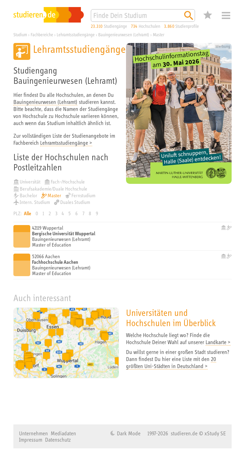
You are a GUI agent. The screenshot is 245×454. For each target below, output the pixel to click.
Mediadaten (63, 433)
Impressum (30, 439)
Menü (226, 15)
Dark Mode (127, 433)
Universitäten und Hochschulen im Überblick (171, 317)
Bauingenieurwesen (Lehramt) (45, 102)
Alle (27, 213)
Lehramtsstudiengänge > (66, 142)
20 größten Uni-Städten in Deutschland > (171, 362)
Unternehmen (33, 433)
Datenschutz (58, 439)
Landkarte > (218, 342)
